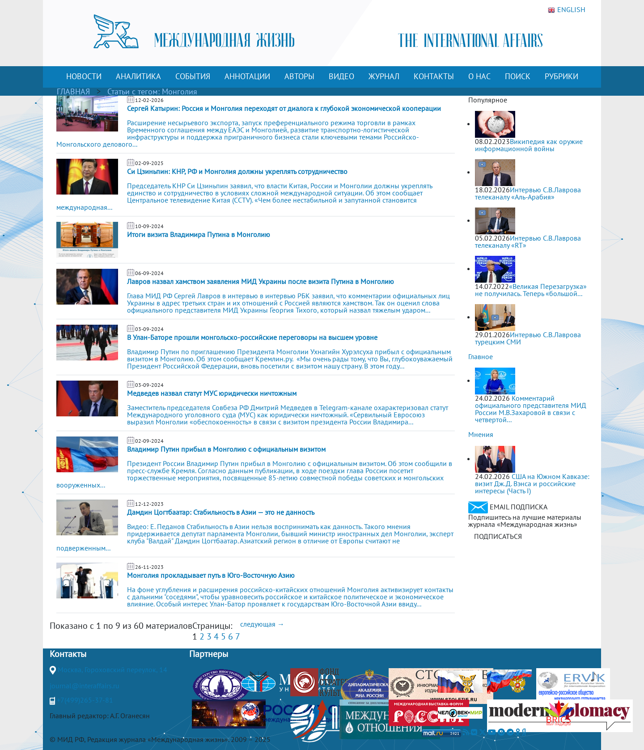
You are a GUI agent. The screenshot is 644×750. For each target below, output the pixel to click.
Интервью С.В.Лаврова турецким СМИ (528, 338)
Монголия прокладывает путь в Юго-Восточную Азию (211, 575)
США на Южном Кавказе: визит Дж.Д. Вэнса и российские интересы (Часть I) (532, 483)
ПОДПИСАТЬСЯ (498, 536)
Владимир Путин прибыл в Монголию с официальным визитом (226, 449)
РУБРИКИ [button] (561, 76)
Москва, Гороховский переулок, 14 (112, 669)
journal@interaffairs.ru (84, 685)
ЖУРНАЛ (384, 76)
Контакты (68, 654)
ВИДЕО (341, 76)
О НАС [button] (479, 76)
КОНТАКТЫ (434, 76)
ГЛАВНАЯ (73, 91)
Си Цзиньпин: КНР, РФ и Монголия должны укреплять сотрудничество (237, 171)
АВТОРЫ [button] (299, 76)
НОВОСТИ (84, 76)
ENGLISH (566, 10)
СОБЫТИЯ (192, 76)
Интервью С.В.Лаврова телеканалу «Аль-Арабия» (528, 193)
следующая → (262, 623)
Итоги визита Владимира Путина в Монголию (198, 234)
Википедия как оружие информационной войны (529, 145)
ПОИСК (517, 76)
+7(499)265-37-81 (85, 699)
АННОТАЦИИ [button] (247, 76)
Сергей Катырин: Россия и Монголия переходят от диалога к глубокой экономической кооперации (284, 108)
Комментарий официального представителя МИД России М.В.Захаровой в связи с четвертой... (530, 409)
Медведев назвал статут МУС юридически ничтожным (212, 393)
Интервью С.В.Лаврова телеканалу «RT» (528, 241)
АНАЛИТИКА (138, 76)
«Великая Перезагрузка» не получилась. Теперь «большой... (531, 290)
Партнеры (208, 654)
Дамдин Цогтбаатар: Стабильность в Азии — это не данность (220, 512)
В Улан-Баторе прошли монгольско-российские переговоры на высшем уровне (252, 337)
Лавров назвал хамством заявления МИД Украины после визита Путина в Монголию (260, 281)
